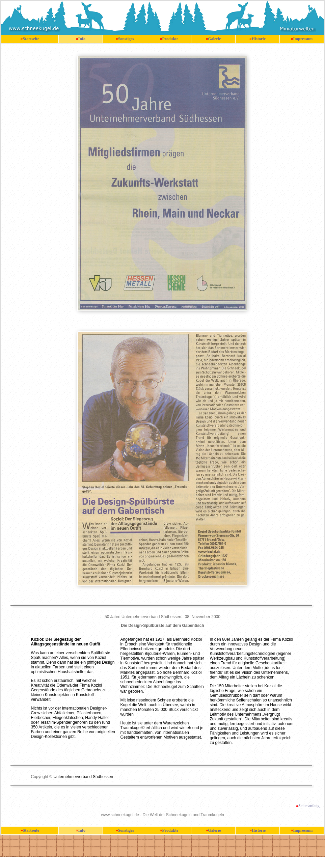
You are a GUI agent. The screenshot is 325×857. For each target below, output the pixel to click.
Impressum (303, 38)
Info (81, 38)
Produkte (170, 38)
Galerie (214, 38)
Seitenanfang (309, 805)
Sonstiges (126, 38)
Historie (259, 38)
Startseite (31, 38)
